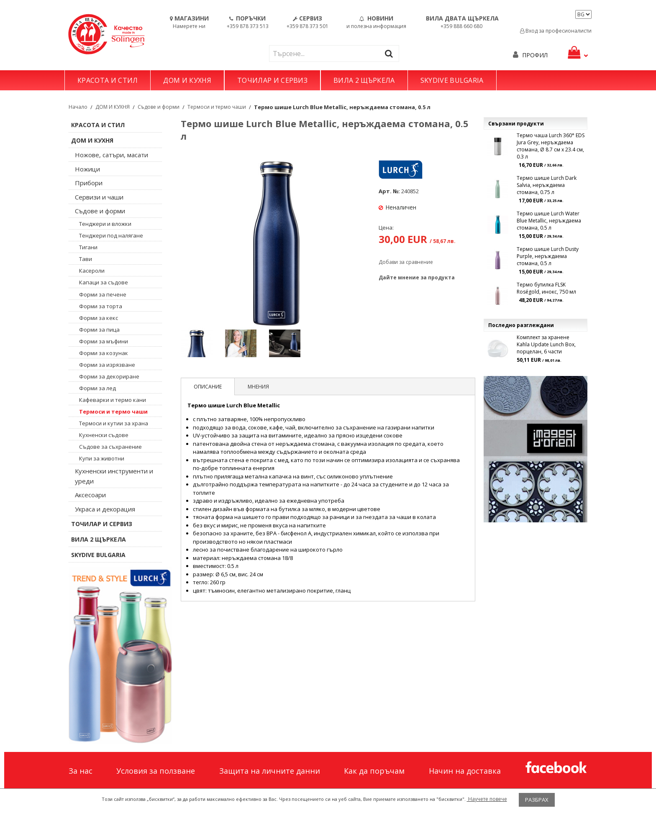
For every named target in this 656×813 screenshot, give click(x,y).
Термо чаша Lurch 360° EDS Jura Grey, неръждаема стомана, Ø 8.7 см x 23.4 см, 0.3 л (550, 146)
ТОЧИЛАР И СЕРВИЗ (272, 80)
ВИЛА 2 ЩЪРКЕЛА (364, 80)
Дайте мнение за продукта (417, 277)
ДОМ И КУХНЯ (187, 80)
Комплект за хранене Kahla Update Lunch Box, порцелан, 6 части (546, 344)
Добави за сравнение (406, 262)
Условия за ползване (155, 771)
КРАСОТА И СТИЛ (107, 80)
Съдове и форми (158, 106)
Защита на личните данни (269, 771)
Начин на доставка (465, 771)
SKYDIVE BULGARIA (452, 80)
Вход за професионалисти (556, 30)
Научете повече (487, 799)
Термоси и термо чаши (216, 106)
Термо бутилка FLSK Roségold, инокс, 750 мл (546, 288)
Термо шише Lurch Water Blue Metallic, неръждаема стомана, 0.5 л (549, 220)
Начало (78, 106)
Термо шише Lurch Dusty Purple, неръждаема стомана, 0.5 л (548, 256)
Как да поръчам (374, 771)
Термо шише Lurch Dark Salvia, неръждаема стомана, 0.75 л (547, 185)
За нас (80, 771)
